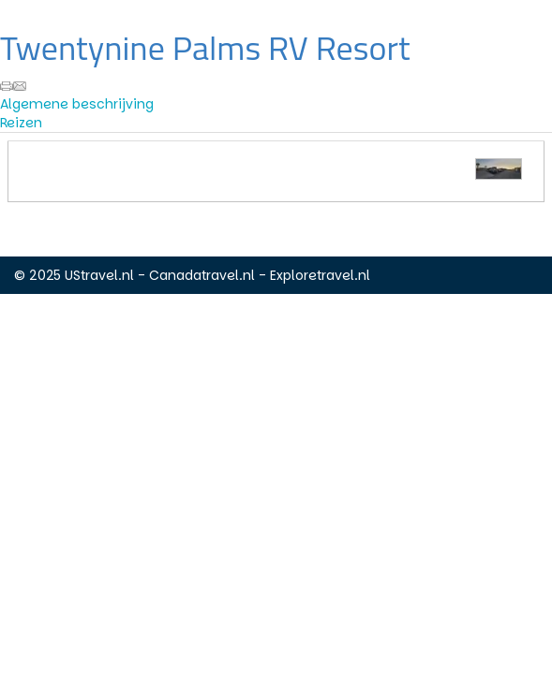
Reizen (21, 122)
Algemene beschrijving (77, 104)
